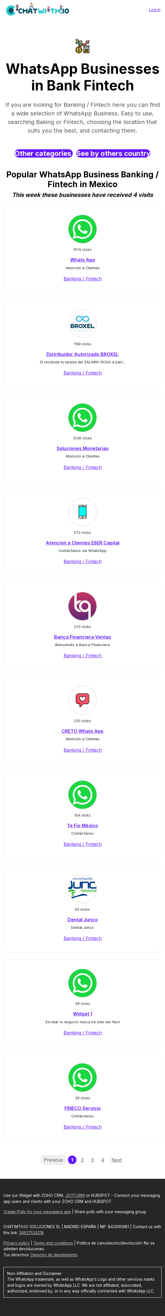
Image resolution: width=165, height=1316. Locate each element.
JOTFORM (75, 1195)
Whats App (82, 260)
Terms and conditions (53, 1243)
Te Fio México (82, 825)
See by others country (113, 153)
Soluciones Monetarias (83, 448)
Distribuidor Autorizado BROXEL (82, 354)
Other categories (44, 153)
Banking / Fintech (83, 279)
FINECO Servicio (82, 1108)
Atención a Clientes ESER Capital (82, 543)
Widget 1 (82, 1014)
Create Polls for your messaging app (37, 1212)
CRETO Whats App (82, 731)
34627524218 (31, 1232)
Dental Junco (83, 919)
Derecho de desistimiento (54, 1255)
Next (116, 1160)
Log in (154, 9)
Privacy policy (16, 1243)
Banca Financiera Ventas (82, 637)
